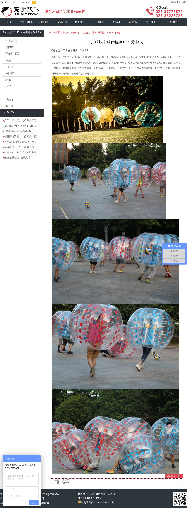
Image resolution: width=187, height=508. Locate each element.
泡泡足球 (11, 40)
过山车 (9, 99)
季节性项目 (12, 53)
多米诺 (9, 106)
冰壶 (8, 60)
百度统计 (113, 493)
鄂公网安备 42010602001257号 (96, 502)
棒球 (8, 79)
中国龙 (9, 66)
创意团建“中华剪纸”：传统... (20, 125)
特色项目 (172, 22)
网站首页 (175, 2)
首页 (65, 32)
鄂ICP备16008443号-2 (89, 498)
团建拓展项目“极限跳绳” (17, 157)
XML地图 (183, 2)
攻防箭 (9, 47)
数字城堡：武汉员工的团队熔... (21, 152)
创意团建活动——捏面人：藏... (21, 136)
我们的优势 (26, 22)
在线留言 (54, 494)
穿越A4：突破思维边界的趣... (20, 141)
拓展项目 (80, 22)
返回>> (170, 476)
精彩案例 (44, 22)
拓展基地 (98, 22)
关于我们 (151, 22)
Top (179, 476)
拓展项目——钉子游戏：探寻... (21, 147)
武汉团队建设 (97, 493)
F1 (6, 93)
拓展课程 (62, 22)
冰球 (8, 86)
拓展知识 (133, 22)
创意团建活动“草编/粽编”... (19, 131)
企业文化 (43, 494)
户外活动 (115, 22)
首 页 (9, 22)
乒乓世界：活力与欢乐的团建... (21, 120)
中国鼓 (9, 73)
